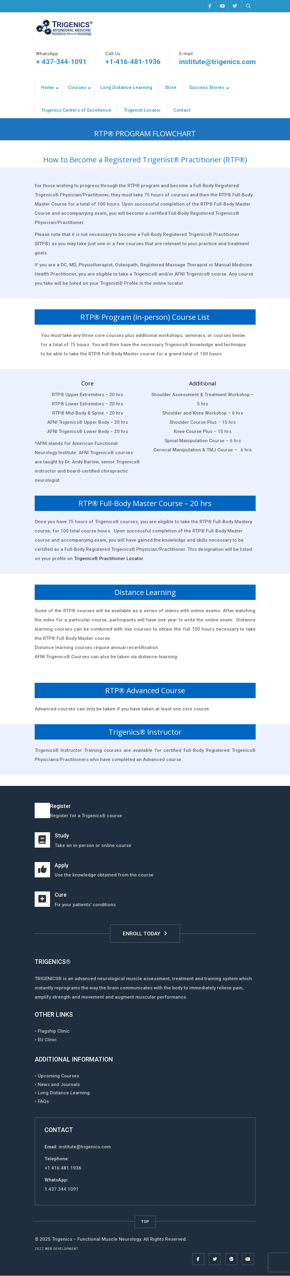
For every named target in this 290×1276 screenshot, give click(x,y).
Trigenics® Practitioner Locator (108, 558)
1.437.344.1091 (61, 1189)
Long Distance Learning (64, 1093)
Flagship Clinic (54, 1031)
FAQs (43, 1101)
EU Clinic (47, 1039)
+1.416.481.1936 (62, 1168)
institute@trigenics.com (217, 62)
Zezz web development (56, 1249)
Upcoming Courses (58, 1076)
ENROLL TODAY (145, 933)
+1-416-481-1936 (132, 62)
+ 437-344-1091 (61, 62)
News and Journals (59, 1084)
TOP (145, 1221)
